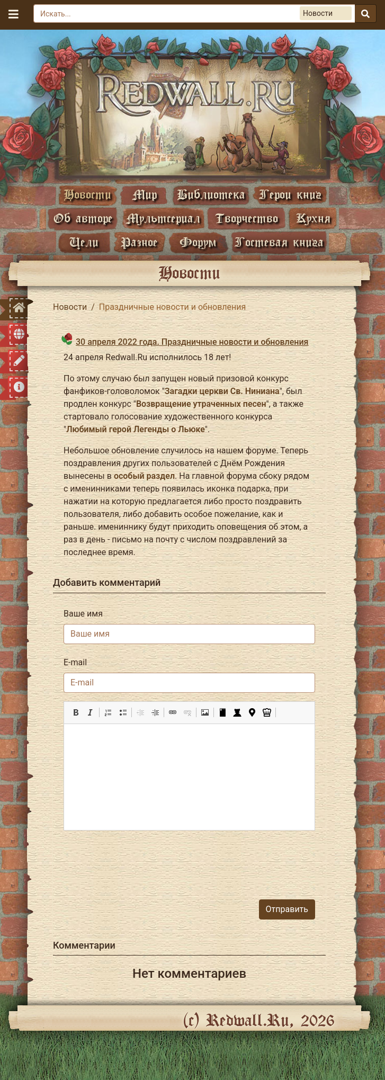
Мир (144, 194)
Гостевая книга (279, 242)
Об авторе (83, 218)
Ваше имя (83, 614)
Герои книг (290, 194)
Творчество (246, 218)
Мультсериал (163, 218)
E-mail (75, 662)
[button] (75, 712)
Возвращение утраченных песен (201, 404)
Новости (87, 194)
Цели (84, 242)
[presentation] (234, 859)
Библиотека (211, 194)
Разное (139, 242)
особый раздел (144, 476)
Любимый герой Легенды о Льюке (135, 429)
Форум (198, 242)
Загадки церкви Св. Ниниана (222, 391)
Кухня (313, 218)
